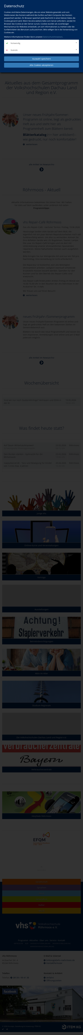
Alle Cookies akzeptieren (41, 65)
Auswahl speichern (41, 58)
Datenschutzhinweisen (53, 36)
